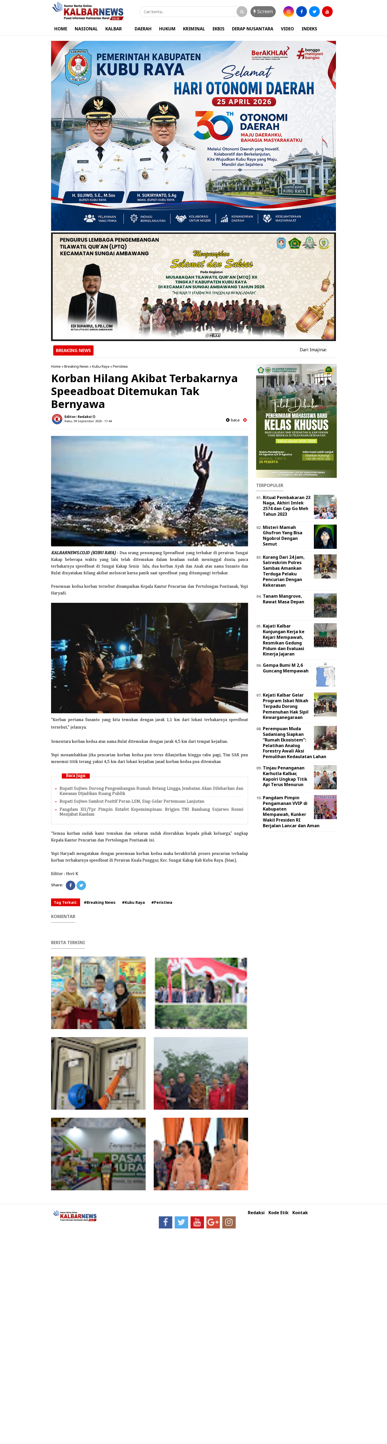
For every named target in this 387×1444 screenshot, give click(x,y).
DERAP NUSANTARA (252, 29)
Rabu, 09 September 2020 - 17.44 (88, 421)
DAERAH (143, 29)
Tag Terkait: (65, 902)
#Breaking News (100, 902)
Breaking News (76, 366)
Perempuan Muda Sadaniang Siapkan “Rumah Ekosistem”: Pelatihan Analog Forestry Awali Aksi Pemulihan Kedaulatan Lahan (294, 742)
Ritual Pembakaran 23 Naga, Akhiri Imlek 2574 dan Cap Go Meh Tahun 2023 (286, 506)
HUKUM (167, 29)
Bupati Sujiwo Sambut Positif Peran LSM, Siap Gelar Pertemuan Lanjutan (131, 801)
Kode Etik (278, 1213)
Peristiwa (120, 366)
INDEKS (309, 29)
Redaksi (256, 1213)
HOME (60, 29)
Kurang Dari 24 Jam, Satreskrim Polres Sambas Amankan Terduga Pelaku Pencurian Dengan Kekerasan (284, 571)
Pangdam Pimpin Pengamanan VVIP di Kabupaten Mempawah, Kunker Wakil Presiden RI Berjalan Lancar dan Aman (291, 812)
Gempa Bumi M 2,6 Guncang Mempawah (286, 668)
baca (232, 420)
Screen (263, 11)
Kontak (300, 1213)
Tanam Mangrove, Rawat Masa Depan (283, 599)
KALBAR (113, 29)
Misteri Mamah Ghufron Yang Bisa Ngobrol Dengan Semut (282, 535)
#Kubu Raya (133, 902)
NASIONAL (86, 29)
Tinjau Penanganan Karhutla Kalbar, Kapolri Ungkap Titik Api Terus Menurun (285, 776)
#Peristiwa (161, 902)
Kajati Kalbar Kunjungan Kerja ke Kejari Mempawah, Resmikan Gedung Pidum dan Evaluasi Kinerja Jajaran (283, 640)
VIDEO (287, 29)
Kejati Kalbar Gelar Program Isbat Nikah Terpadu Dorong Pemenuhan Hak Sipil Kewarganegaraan (286, 706)
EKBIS (218, 29)
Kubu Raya (100, 366)
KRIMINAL (194, 29)
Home (56, 366)
